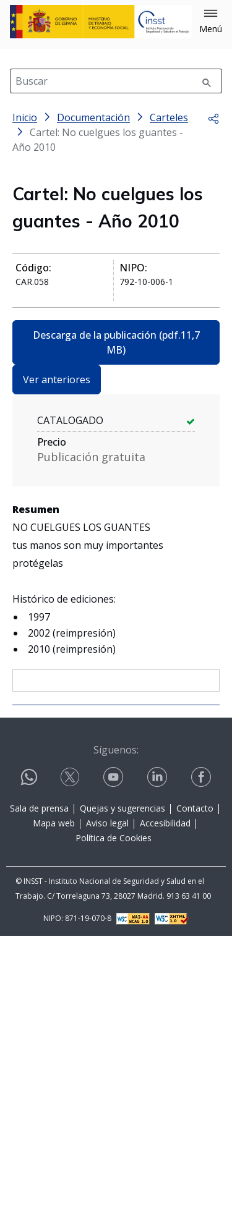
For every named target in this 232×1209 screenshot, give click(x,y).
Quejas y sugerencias (122, 1081)
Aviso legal (107, 1096)
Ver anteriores (56, 379)
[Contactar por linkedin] (158, 1050)
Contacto (194, 1081)
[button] (210, 21)
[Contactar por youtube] (114, 1050)
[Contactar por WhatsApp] (29, 1055)
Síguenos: (116, 1023)
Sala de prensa (39, 1081)
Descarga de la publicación (116, 342)
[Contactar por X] (71, 1050)
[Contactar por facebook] (202, 1050)
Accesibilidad (165, 1096)
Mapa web (54, 1096)
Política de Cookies (113, 1111)
